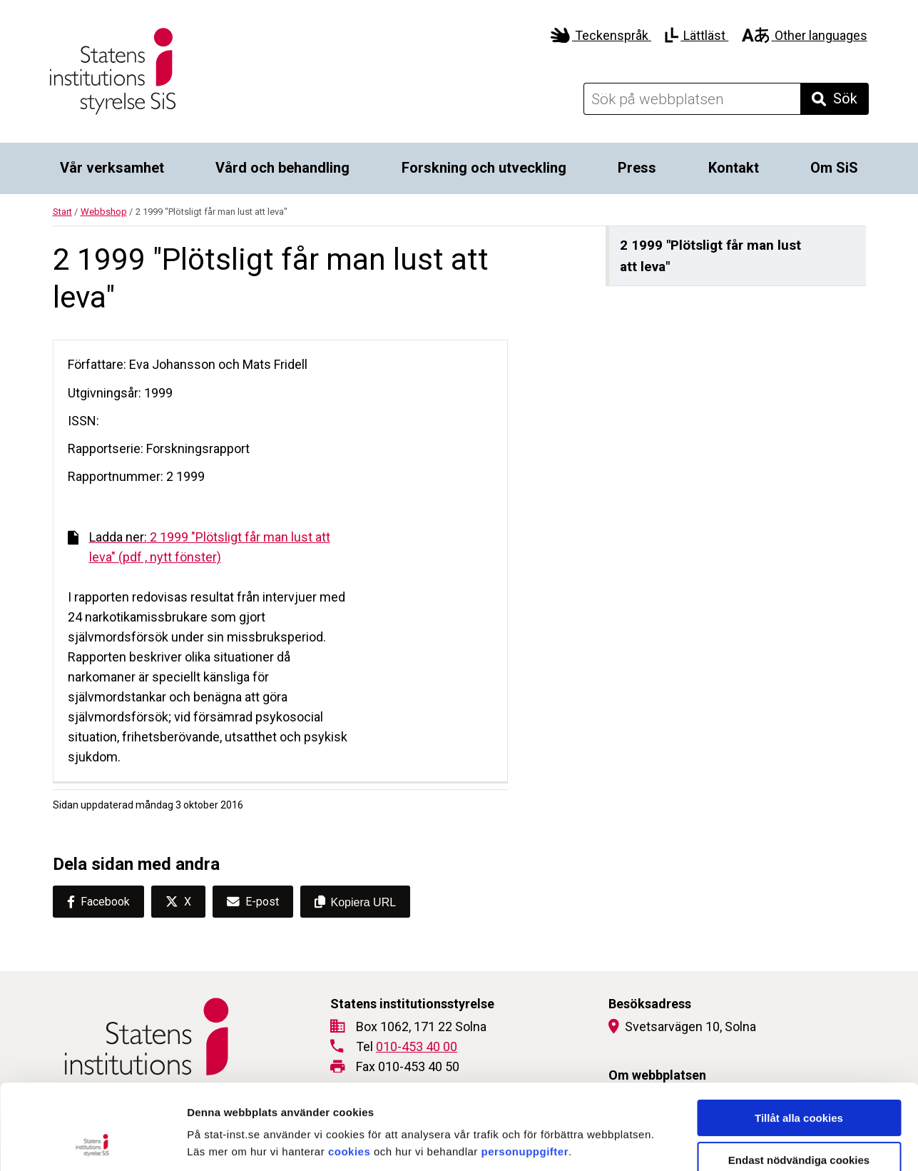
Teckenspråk (601, 35)
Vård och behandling (282, 167)
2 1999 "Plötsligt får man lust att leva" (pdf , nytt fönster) (199, 546)
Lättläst (696, 35)
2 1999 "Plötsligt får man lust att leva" (710, 256)
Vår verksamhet (112, 167)
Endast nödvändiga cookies (798, 1080)
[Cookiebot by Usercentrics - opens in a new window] (92, 1143)
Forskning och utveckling (484, 167)
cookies (349, 1071)
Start (62, 211)
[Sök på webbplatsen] (691, 99)
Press (637, 167)
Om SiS (834, 167)
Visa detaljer (775, 1143)
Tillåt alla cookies (799, 1038)
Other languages (804, 35)
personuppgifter (525, 1071)
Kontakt (733, 167)
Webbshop (104, 211)
